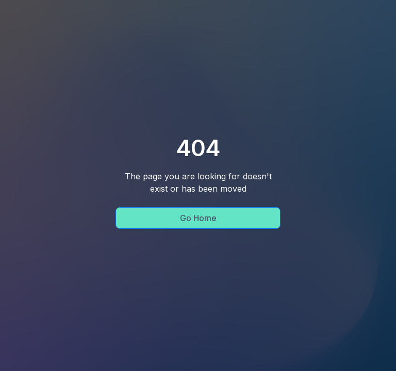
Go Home (198, 218)
